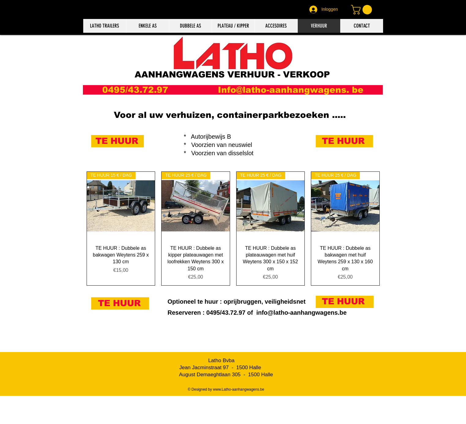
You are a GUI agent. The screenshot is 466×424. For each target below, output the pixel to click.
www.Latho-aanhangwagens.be (238, 389)
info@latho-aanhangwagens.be (301, 312)
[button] (362, 9)
